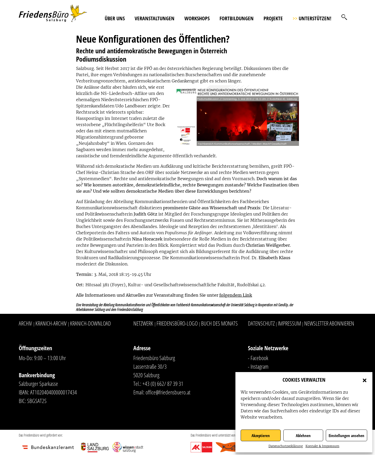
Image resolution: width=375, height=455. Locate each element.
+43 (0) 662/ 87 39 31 (162, 383)
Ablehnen (303, 435)
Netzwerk (143, 323)
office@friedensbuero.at (168, 392)
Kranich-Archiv (51, 323)
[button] (364, 379)
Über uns (115, 18)
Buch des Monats (219, 323)
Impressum (289, 323)
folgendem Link (235, 295)
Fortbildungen (237, 18)
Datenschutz (261, 323)
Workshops (197, 18)
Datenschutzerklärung (285, 446)
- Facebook (258, 358)
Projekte (273, 18)
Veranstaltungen (154, 18)
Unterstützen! (312, 18)
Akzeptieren (261, 435)
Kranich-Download (90, 323)
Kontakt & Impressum (322, 446)
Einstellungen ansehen (346, 435)
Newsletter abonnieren (329, 323)
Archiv (25, 323)
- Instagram (258, 366)
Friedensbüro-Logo (177, 323)
